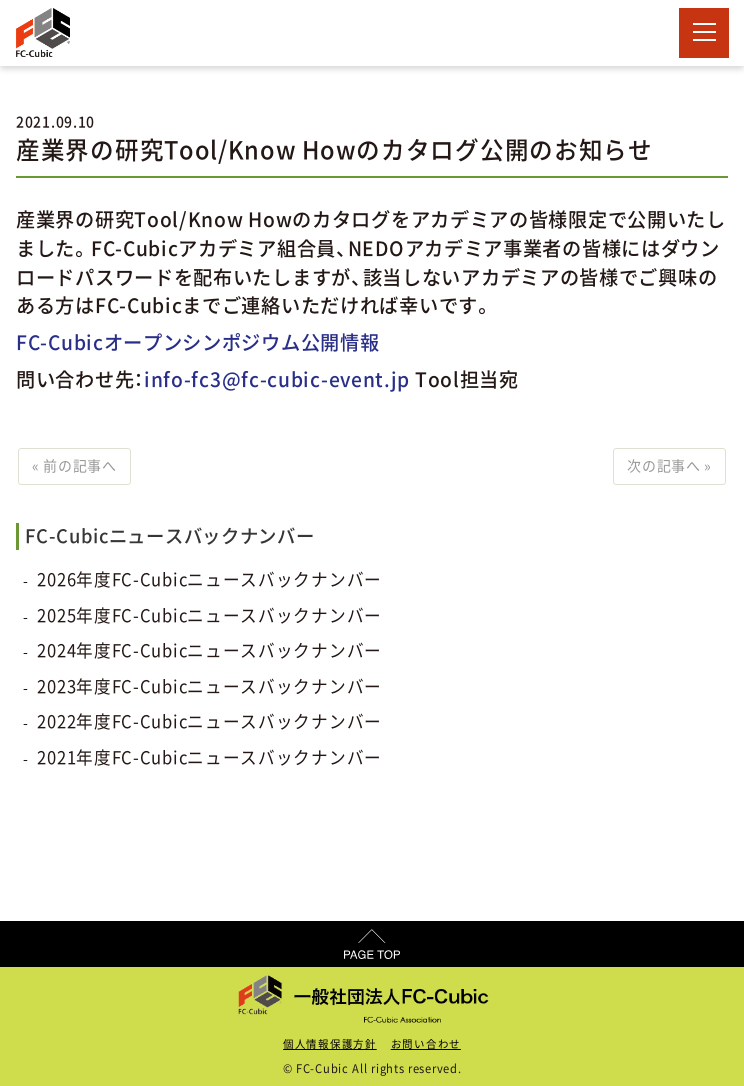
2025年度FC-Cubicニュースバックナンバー (209, 615)
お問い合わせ (426, 1044)
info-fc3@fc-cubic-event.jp (277, 379)
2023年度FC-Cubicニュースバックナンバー (209, 686)
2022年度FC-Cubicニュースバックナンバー (209, 721)
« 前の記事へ (74, 466)
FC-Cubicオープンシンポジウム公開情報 (197, 342)
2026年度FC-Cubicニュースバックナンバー (209, 579)
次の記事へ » (669, 466)
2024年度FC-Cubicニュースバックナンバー (209, 650)
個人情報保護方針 (330, 1044)
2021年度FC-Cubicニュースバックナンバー (209, 757)
